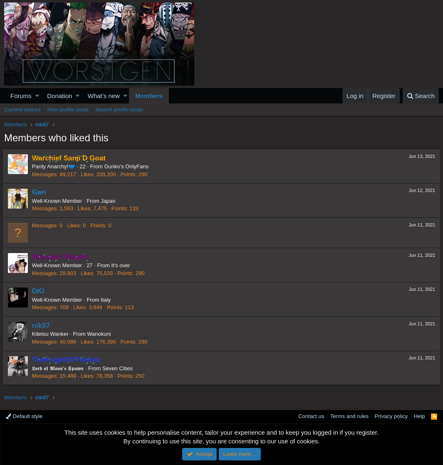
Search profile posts (119, 109)
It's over (121, 265)
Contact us (311, 416)
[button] (37, 95)
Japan (108, 201)
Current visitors (22, 109)
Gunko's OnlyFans (127, 166)
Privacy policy (391, 416)
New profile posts (68, 109)
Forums (21, 95)
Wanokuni (99, 334)
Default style (24, 416)
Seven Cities (118, 368)
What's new (104, 95)
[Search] (421, 95)
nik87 (42, 326)
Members (149, 95)
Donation (59, 95)
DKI (39, 291)
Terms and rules (349, 416)
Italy (106, 300)
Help (419, 416)
